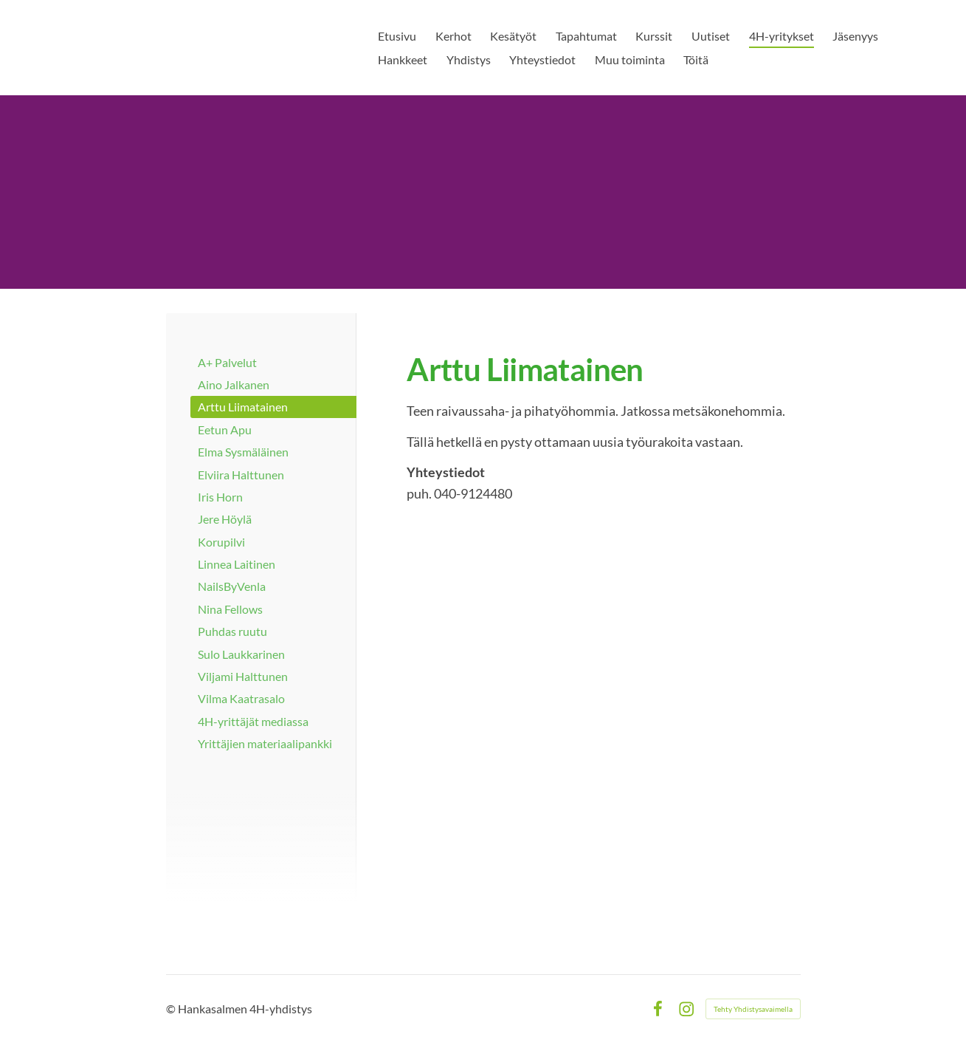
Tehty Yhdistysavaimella (753, 1008)
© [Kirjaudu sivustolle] (172, 1009)
